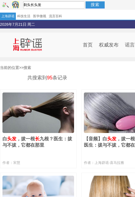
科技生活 (23, 16)
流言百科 (55, 16)
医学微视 (39, 16)
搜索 (95, 4)
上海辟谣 (7, 16)
